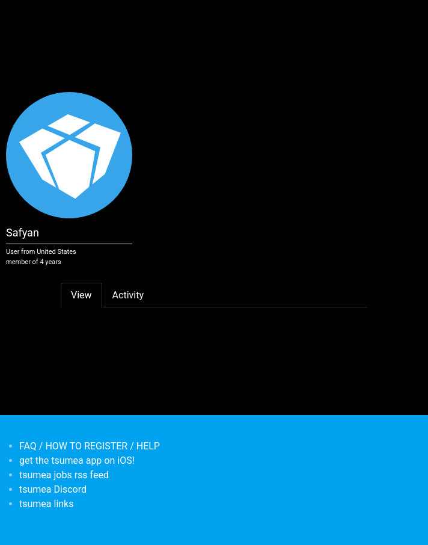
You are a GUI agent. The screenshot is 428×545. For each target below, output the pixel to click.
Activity (128, 295)
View (81, 295)
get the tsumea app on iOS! (77, 460)
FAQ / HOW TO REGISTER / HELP (89, 446)
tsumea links (46, 504)
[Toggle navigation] (68, 17)
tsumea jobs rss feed (64, 475)
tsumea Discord (53, 489)
